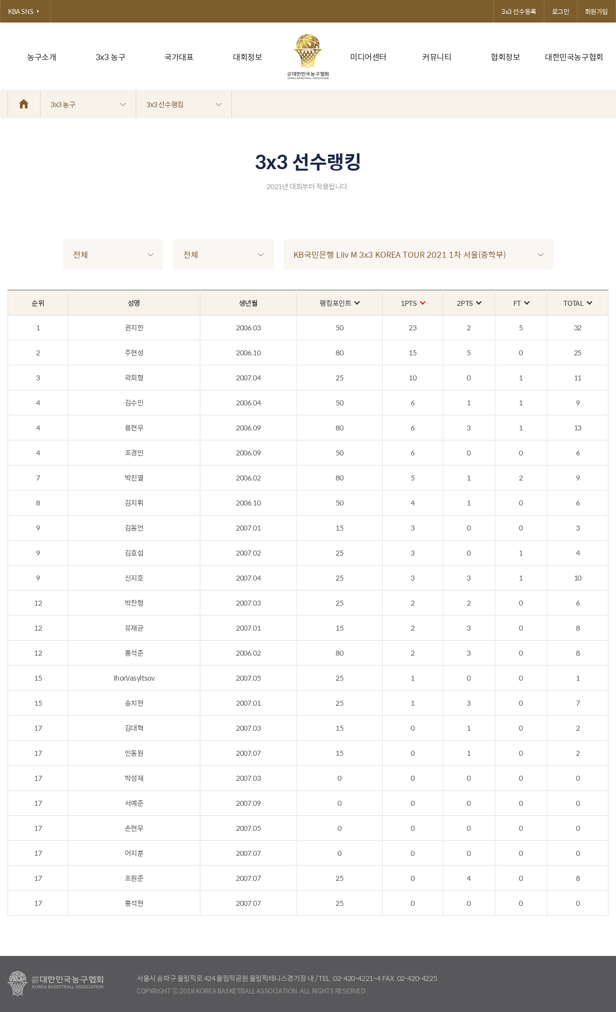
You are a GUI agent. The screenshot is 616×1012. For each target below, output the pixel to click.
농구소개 (41, 57)
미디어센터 (368, 57)
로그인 (560, 11)
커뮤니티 (436, 57)
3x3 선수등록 (518, 11)
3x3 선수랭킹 (183, 104)
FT (521, 302)
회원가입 (596, 11)
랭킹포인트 (339, 302)
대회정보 (247, 57)
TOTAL (577, 302)
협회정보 (505, 57)
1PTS (412, 302)
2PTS (468, 302)
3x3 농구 (111, 57)
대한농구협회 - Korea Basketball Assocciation (55, 984)
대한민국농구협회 (574, 57)
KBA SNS (25, 11)
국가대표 (178, 57)
